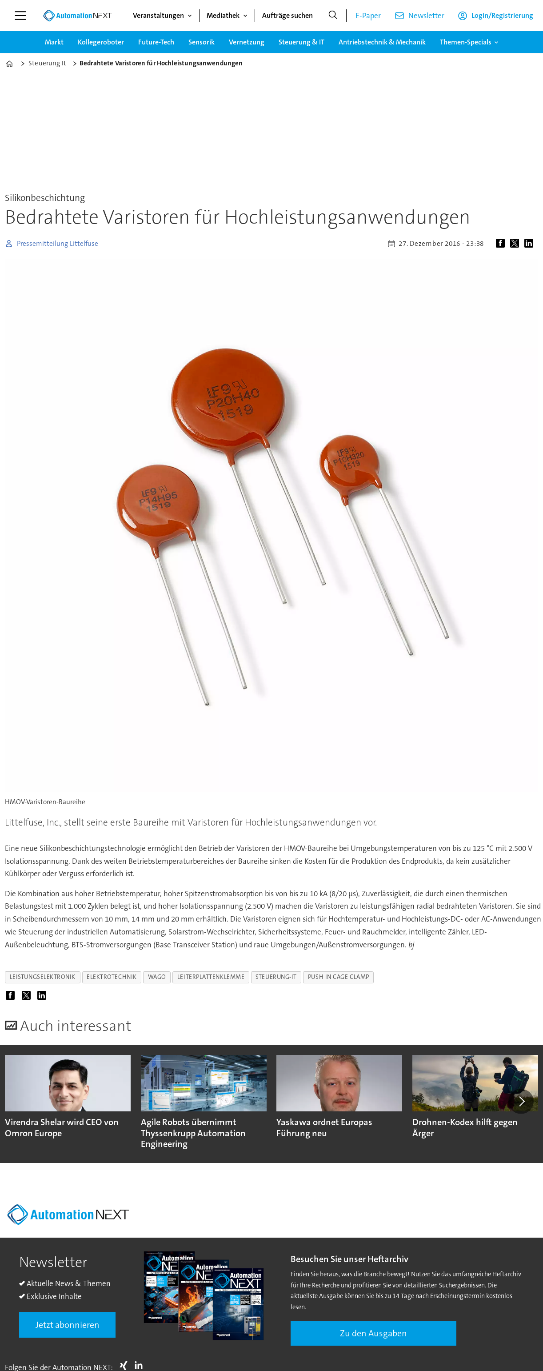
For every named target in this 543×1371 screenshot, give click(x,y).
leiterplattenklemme (210, 977)
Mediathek (223, 15)
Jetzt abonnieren (68, 1325)
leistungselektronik (43, 977)
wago (157, 977)
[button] (520, 1101)
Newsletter (426, 15)
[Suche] (333, 15)
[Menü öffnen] (20, 15)
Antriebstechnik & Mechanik (382, 42)
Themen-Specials (465, 42)
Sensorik (201, 42)
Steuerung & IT (301, 42)
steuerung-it (276, 977)
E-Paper (368, 15)
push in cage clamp (338, 977)
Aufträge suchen (287, 15)
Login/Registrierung (502, 15)
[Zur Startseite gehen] (77, 16)
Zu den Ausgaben (373, 1333)
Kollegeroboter (101, 42)
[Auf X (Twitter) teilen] (516, 243)
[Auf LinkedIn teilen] (530, 243)
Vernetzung (246, 42)
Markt (54, 42)
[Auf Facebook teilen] (502, 243)
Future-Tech (156, 42)
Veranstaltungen (158, 15)
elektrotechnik (112, 977)
